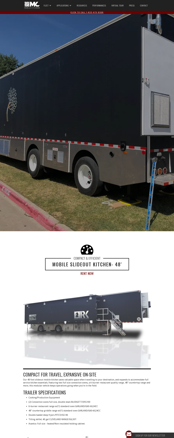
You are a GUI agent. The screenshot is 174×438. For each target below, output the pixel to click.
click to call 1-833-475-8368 (87, 12)
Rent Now (87, 273)
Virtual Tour (117, 5)
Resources (82, 5)
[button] (47, 5)
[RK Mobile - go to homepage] (32, 5)
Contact (144, 5)
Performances (99, 5)
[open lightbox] (87, 328)
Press (132, 5)
